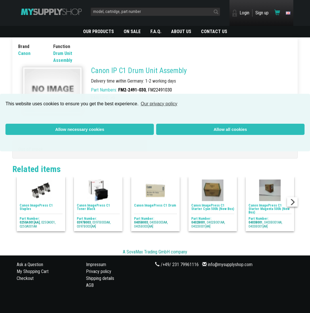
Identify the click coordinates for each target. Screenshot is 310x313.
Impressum (96, 264)
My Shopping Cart (33, 271)
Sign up (262, 13)
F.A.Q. (155, 31)
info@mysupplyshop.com (230, 264)
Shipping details (100, 278)
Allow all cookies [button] (230, 129)
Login (244, 13)
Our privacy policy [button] (159, 103)
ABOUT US (181, 31)
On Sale (132, 31)
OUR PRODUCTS (98, 31)
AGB (90, 285)
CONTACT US (214, 31)
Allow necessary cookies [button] (79, 129)
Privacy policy (98, 271)
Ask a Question (30, 264)
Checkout (25, 278)
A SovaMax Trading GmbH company (155, 252)
